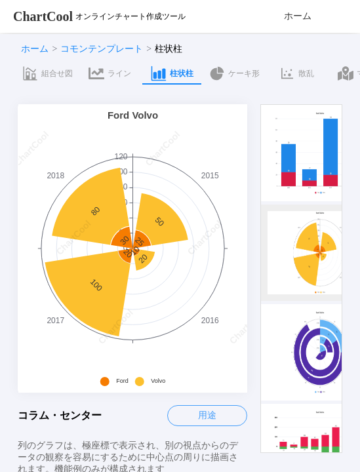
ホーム (297, 16)
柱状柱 (168, 49)
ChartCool (43, 16)
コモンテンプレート (101, 49)
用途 (207, 415)
